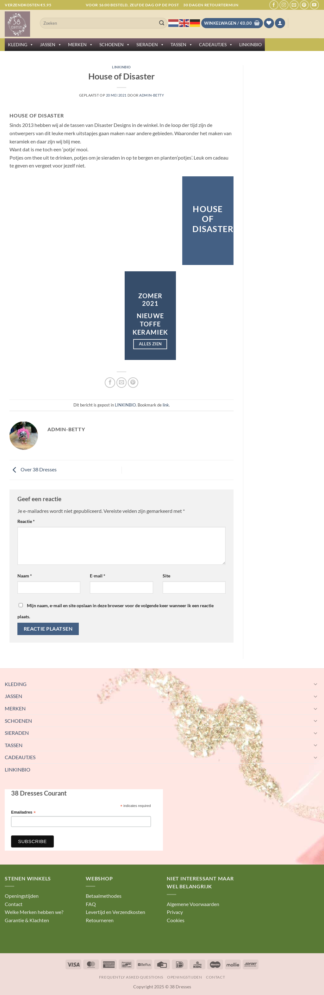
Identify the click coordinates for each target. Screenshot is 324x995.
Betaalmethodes (104, 896)
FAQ (91, 904)
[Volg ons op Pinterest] (304, 4)
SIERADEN (150, 44)
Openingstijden (22, 896)
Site (166, 575)
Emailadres (23, 812)
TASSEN (182, 44)
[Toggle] (315, 684)
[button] (280, 23)
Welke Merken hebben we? (34, 912)
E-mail (97, 575)
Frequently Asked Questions (131, 977)
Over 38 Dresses (33, 469)
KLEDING (21, 44)
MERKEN (80, 44)
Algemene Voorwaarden (193, 904)
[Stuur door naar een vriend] (121, 382)
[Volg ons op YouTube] (314, 4)
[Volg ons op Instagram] (284, 4)
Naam (24, 575)
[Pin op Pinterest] (133, 382)
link (166, 404)
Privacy (175, 912)
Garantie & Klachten (27, 920)
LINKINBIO (250, 44)
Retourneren (100, 920)
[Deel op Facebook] (110, 382)
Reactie (26, 521)
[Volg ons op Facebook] (273, 4)
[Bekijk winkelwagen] (232, 23)
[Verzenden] (161, 23)
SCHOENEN (114, 44)
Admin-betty (151, 95)
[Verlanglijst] (269, 23)
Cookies (175, 920)
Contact (13, 904)
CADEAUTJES (216, 44)
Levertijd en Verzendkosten (115, 912)
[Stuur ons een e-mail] (294, 4)
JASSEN (51, 44)
